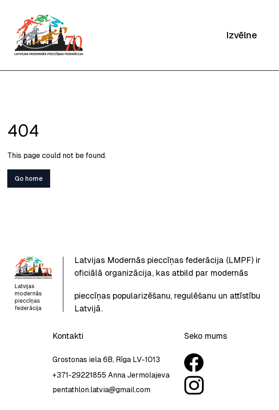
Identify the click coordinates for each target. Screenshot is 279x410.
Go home (29, 178)
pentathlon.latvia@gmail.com (101, 389)
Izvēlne (241, 35)
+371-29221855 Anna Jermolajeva (111, 375)
